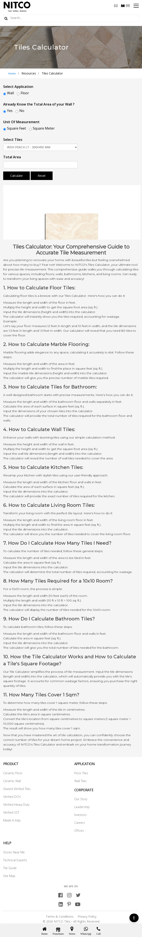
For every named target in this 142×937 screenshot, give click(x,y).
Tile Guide (10, 868)
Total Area (12, 157)
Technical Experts (15, 860)
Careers (79, 823)
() (125, 5)
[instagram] (69, 894)
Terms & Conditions (59, 916)
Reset (42, 176)
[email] (116, 5)
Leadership (82, 807)
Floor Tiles (81, 773)
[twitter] (78, 894)
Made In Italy (11, 820)
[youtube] (77, 904)
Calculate (16, 176)
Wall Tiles (80, 781)
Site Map (9, 876)
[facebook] (60, 894)
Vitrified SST (11, 812)
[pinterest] (69, 904)
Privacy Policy (87, 916)
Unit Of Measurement (21, 122)
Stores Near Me (14, 852)
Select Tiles (12, 139)
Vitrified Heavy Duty (16, 805)
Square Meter (44, 128)
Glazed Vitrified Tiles (17, 789)
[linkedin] (61, 904)
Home (12, 73)
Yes (10, 110)
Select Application (18, 86)
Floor (25, 93)
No (21, 110)
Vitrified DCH (11, 797)
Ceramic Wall (12, 781)
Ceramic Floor (12, 773)
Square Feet (16, 128)
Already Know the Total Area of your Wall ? (39, 104)
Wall (10, 93)
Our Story (80, 799)
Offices (79, 830)
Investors (80, 815)
